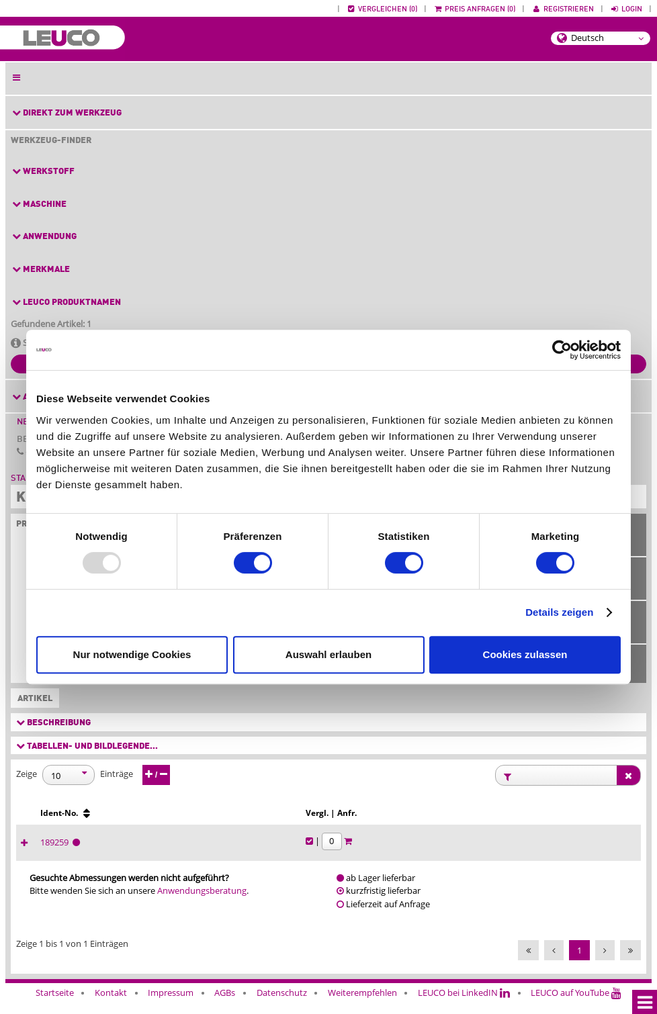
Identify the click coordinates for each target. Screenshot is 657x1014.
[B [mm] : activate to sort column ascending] (108, 819)
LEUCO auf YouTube (576, 1005)
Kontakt (111, 1005)
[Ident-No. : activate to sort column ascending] (515, 819)
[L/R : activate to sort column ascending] (459, 819)
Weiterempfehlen (362, 1005)
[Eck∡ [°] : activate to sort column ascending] (413, 819)
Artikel (32, 699)
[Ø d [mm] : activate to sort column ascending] (210, 819)
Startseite (55, 1005)
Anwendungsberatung (202, 904)
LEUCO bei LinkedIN (464, 1005)
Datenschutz (282, 1005)
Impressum (170, 1005)
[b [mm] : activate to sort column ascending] (159, 819)
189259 (504, 855)
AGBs (224, 1005)
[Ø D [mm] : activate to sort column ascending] (57, 819)
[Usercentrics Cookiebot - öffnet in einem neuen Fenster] (562, 350)
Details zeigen (559, 612)
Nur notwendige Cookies (132, 654)
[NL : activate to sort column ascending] (299, 819)
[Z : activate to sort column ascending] (251, 819)
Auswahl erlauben (328, 654)
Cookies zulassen (525, 654)
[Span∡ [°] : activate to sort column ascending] (358, 819)
